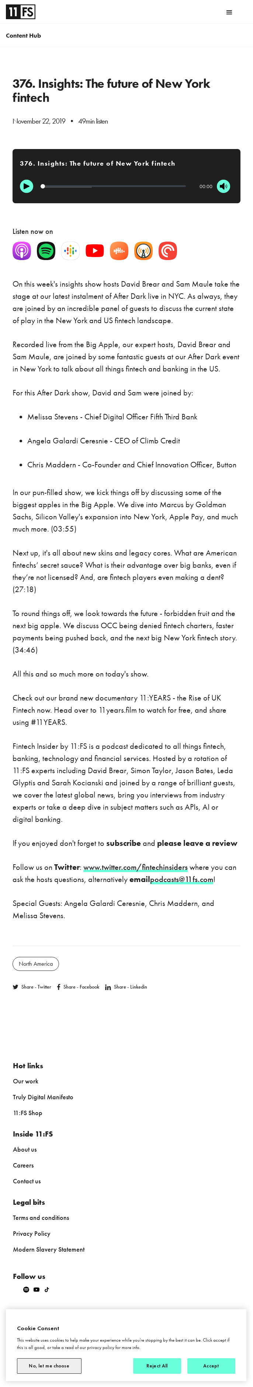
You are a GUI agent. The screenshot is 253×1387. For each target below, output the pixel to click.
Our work (25, 1081)
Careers (23, 1165)
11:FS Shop (27, 1112)
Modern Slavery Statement (48, 1249)
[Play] (26, 186)
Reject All (156, 1366)
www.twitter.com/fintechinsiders (135, 867)
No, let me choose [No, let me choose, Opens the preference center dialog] (49, 1366)
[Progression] (113, 186)
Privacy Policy (32, 1233)
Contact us (27, 1181)
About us (25, 1149)
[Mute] (223, 186)
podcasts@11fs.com (181, 879)
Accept (211, 1366)
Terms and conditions (41, 1217)
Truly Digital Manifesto (43, 1097)
